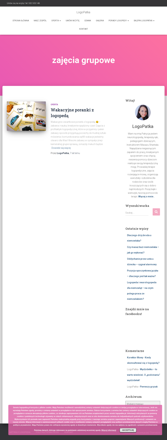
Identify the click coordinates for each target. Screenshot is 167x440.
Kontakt (83, 29)
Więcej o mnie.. (146, 196)
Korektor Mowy (135, 357)
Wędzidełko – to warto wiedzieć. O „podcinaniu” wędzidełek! (143, 375)
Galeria (100, 20)
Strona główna (21, 20)
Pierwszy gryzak (149, 386)
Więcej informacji (108, 430)
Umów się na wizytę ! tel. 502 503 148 (23, 3)
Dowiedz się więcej (61, 148)
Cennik (87, 20)
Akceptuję (128, 430)
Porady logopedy (119, 20)
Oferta (56, 20)
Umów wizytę (72, 20)
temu (75, 153)
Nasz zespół (40, 20)
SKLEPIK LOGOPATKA (144, 20)
